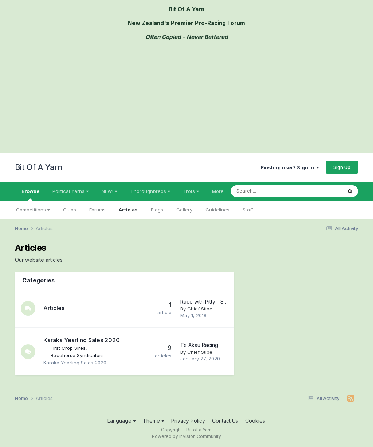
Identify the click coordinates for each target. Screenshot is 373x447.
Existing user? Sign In (290, 167)
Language (121, 421)
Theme (153, 421)
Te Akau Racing (199, 345)
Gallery (184, 210)
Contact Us (225, 421)
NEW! (109, 191)
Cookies (255, 421)
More (218, 191)
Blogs (157, 210)
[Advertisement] (186, 98)
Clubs (69, 210)
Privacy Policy (188, 421)
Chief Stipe (199, 309)
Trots (191, 191)
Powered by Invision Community (186, 436)
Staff (248, 210)
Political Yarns (70, 191)
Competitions (33, 210)
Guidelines (217, 210)
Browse (30, 194)
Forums (97, 210)
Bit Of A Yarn (39, 167)
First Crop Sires (68, 348)
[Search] (272, 191)
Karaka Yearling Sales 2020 (81, 340)
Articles (128, 210)
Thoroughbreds (150, 191)
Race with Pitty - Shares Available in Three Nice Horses (205, 301)
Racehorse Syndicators (77, 355)
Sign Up (341, 167)
